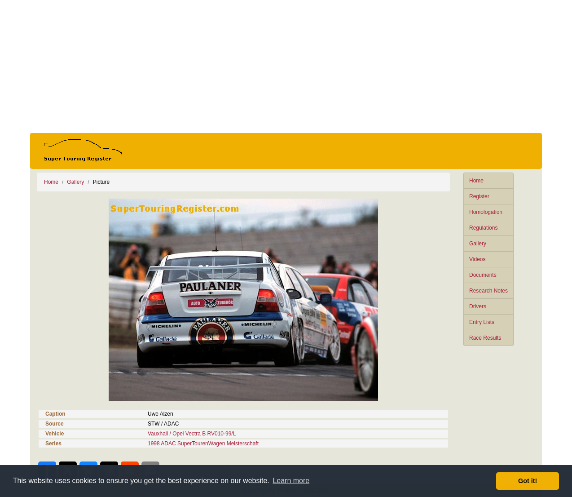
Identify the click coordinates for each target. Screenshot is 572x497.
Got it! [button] (527, 480)
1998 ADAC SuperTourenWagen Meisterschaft (203, 443)
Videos (477, 259)
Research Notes (488, 291)
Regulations (483, 228)
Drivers (477, 306)
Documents (483, 275)
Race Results (485, 338)
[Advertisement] (286, 66)
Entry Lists (481, 322)
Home (476, 181)
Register (479, 196)
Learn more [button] (291, 480)
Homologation (485, 212)
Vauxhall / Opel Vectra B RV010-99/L (192, 433)
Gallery (477, 243)
